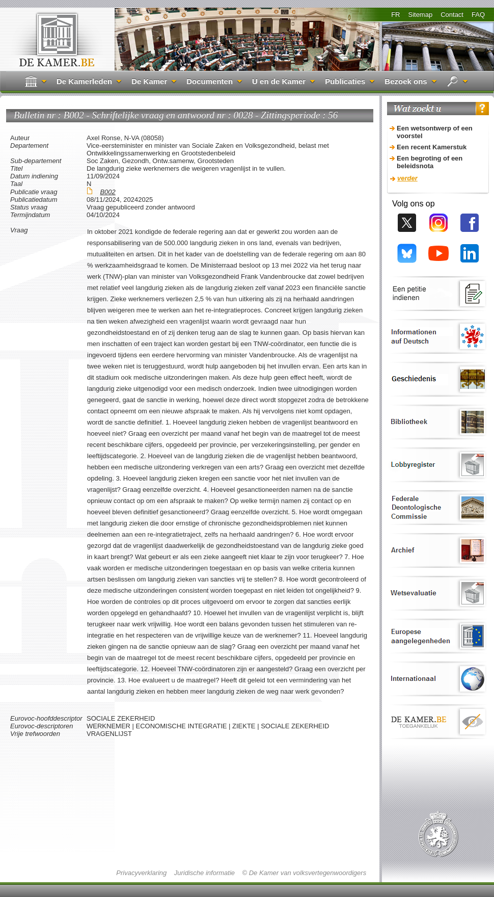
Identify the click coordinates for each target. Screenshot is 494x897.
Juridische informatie (204, 873)
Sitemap (420, 14)
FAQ (478, 14)
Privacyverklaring (141, 873)
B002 (107, 192)
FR (395, 14)
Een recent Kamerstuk (431, 147)
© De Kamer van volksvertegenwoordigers (304, 873)
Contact (452, 14)
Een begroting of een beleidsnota (429, 162)
